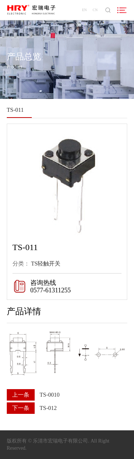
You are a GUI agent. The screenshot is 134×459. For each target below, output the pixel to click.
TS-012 (48, 408)
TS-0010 (50, 395)
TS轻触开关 (46, 264)
